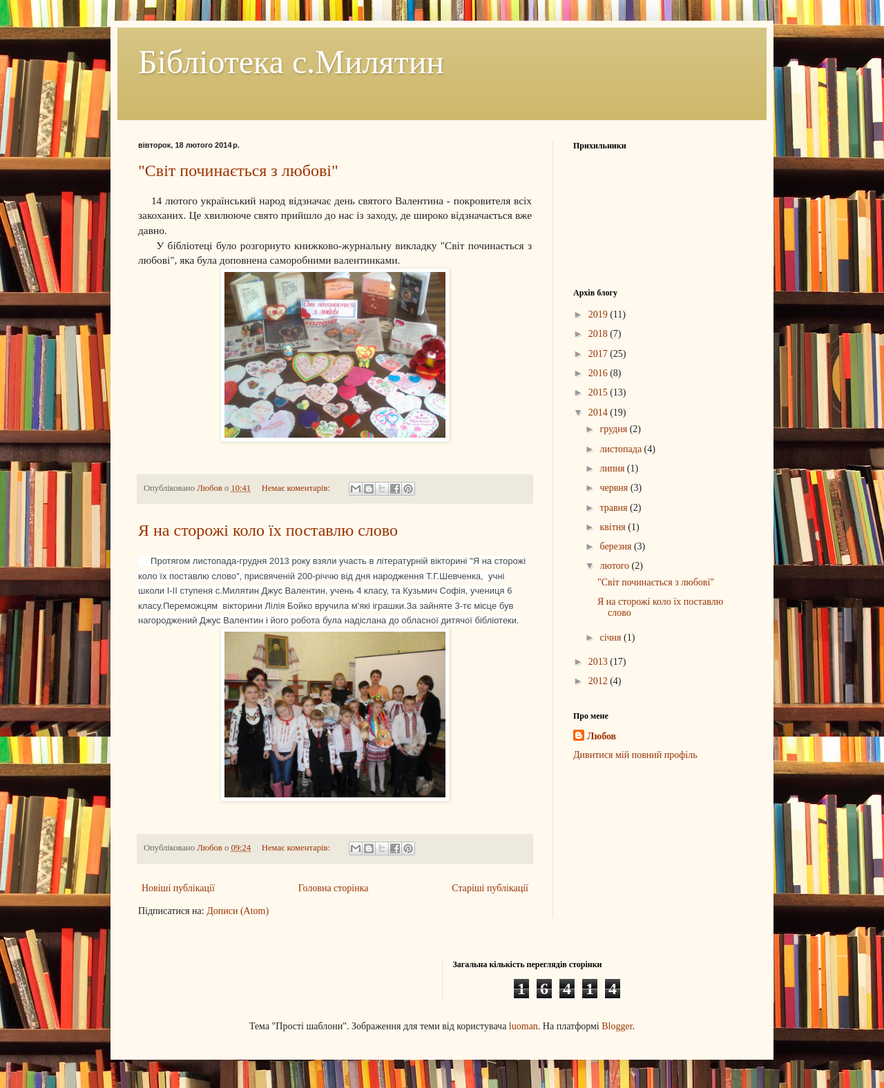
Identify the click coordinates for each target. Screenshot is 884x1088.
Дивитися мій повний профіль (635, 755)
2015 (599, 392)
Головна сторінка (333, 888)
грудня (614, 429)
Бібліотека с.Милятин (291, 61)
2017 (599, 354)
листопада (621, 449)
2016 (599, 373)
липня (612, 468)
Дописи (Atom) (237, 911)
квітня (613, 527)
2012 (599, 681)
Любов (601, 736)
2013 (599, 662)
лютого (615, 566)
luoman (523, 1026)
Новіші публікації (178, 888)
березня (616, 546)
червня (614, 488)
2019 (599, 314)
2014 (599, 412)
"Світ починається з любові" (238, 170)
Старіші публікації (490, 888)
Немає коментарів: (297, 488)
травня (614, 508)
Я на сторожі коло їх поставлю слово (268, 530)
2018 (599, 334)
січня (611, 637)
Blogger (617, 1026)
